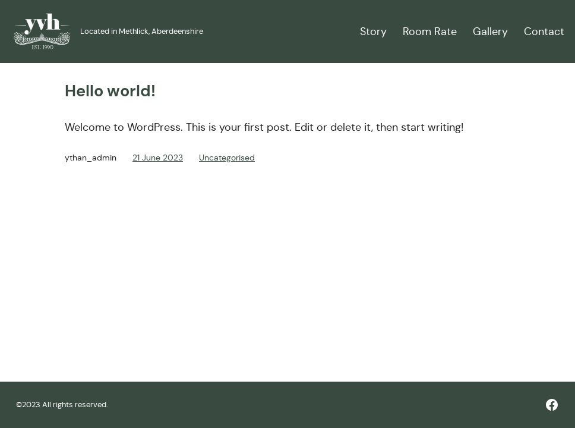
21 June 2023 (157, 157)
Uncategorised (227, 157)
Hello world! (110, 91)
